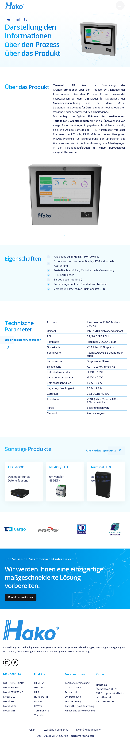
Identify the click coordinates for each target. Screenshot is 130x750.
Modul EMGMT (11, 687)
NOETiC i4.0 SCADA (13, 682)
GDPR (32, 729)
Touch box (40, 715)
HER (36, 692)
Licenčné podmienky (88, 729)
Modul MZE (9, 710)
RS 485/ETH (41, 696)
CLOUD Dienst (73, 687)
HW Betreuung (73, 701)
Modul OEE (9, 696)
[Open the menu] (120, 5)
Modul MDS (9, 705)
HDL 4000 (40, 687)
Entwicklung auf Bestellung (79, 705)
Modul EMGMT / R (13, 692)
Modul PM (8, 701)
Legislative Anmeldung (77, 682)
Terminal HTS (41, 710)
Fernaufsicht (71, 692)
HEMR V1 (39, 682)
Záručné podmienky (56, 729)
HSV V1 (38, 701)
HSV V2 (38, 705)
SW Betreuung (73, 696)
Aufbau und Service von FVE (80, 710)
